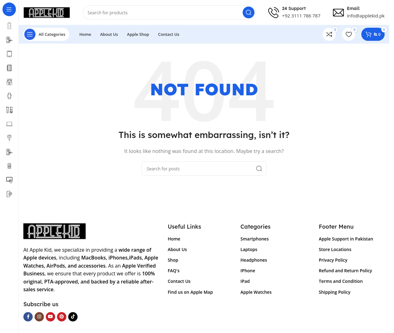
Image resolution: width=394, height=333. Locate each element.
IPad (245, 281)
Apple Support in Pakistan (346, 239)
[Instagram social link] (39, 316)
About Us (177, 249)
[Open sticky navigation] (46, 34)
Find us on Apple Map (190, 292)
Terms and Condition (341, 281)
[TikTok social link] (73, 316)
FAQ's (173, 271)
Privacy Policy (333, 260)
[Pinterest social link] (61, 316)
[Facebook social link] (28, 316)
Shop (173, 260)
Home (174, 239)
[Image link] (54, 230)
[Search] (169, 12)
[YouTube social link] (50, 316)
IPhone (247, 271)
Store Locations (335, 249)
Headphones (253, 260)
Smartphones (254, 239)
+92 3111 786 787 (301, 15)
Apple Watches (256, 292)
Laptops (248, 249)
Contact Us (179, 281)
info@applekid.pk (366, 15)
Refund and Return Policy (345, 271)
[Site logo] (46, 12)
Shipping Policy (335, 292)
